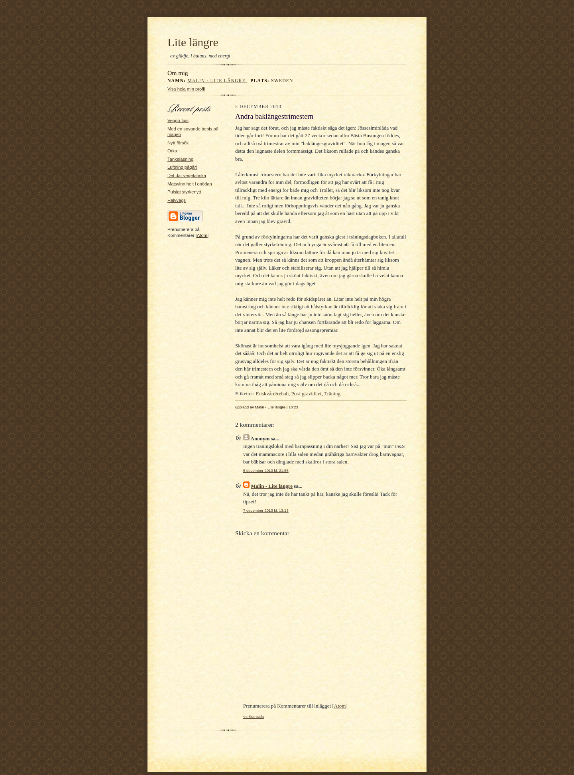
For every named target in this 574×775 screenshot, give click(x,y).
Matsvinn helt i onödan (189, 183)
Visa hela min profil (186, 89)
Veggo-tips (178, 120)
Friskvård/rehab (272, 393)
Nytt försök (178, 142)
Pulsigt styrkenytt (184, 191)
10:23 (293, 407)
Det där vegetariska (186, 175)
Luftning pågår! (182, 167)
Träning (332, 393)
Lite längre (192, 42)
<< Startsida (253, 716)
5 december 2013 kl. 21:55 (266, 470)
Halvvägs (176, 200)
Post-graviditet (306, 393)
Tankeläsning (180, 159)
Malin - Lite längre (217, 80)
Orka (172, 150)
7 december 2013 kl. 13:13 (266, 510)
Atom (202, 235)
